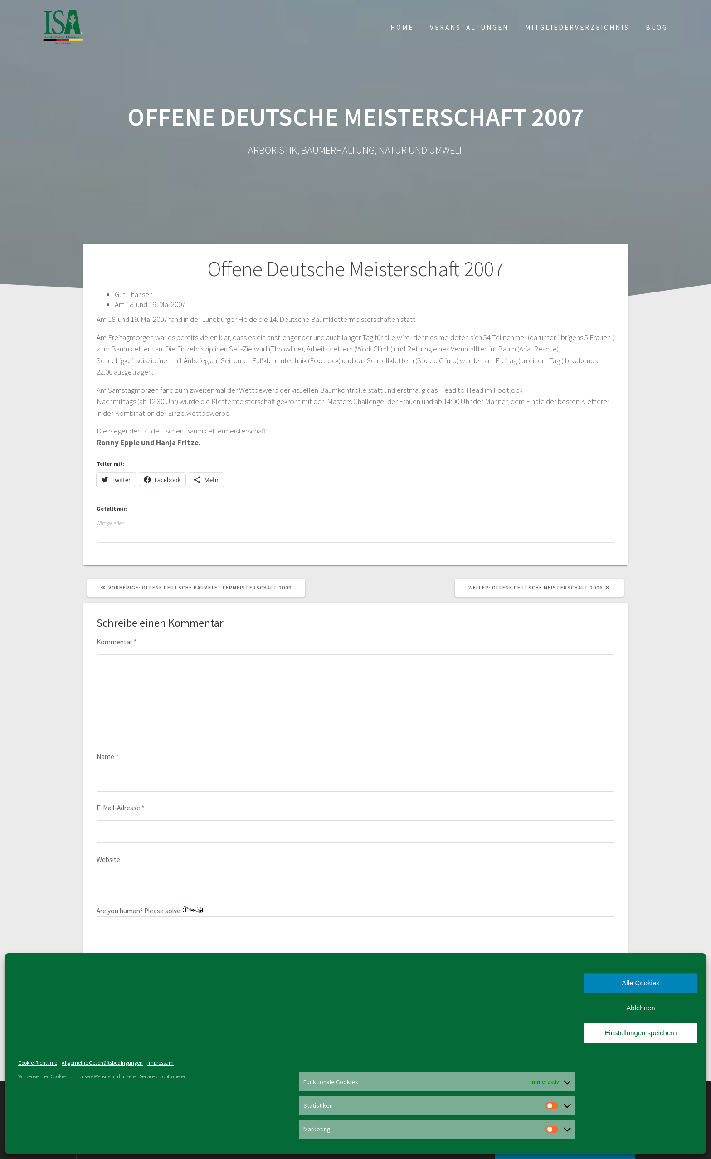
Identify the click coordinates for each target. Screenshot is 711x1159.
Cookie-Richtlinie (37, 1062)
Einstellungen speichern (640, 1033)
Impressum (160, 1062)
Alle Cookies (640, 983)
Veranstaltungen (469, 27)
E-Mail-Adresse (120, 808)
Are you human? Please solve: (355, 922)
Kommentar (116, 642)
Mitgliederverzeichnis (577, 27)
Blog (657, 27)
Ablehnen (640, 1008)
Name (107, 756)
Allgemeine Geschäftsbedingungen (102, 1062)
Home (402, 27)
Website (108, 859)
